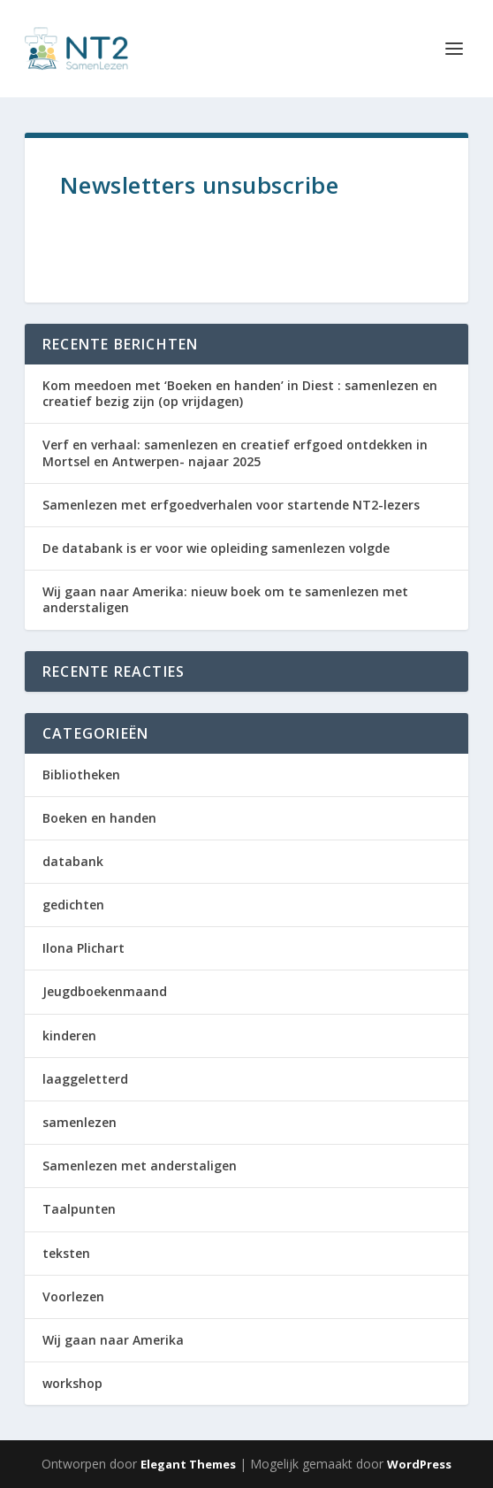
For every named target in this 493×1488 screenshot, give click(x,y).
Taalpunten (79, 1208)
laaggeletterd (85, 1078)
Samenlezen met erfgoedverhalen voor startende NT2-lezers (231, 504)
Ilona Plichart (83, 948)
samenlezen (79, 1122)
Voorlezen (73, 1296)
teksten (66, 1253)
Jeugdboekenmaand (104, 991)
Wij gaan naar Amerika (113, 1339)
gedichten (73, 904)
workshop (72, 1383)
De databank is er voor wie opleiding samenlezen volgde (216, 548)
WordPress (419, 1464)
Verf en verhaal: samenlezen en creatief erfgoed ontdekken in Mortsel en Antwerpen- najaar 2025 (235, 452)
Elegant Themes (188, 1464)
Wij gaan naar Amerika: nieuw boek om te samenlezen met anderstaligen (225, 599)
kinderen (69, 1035)
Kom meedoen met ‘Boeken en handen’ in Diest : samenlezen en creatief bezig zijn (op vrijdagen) (239, 393)
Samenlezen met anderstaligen (139, 1165)
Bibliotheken (81, 774)
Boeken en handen (99, 817)
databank (72, 861)
